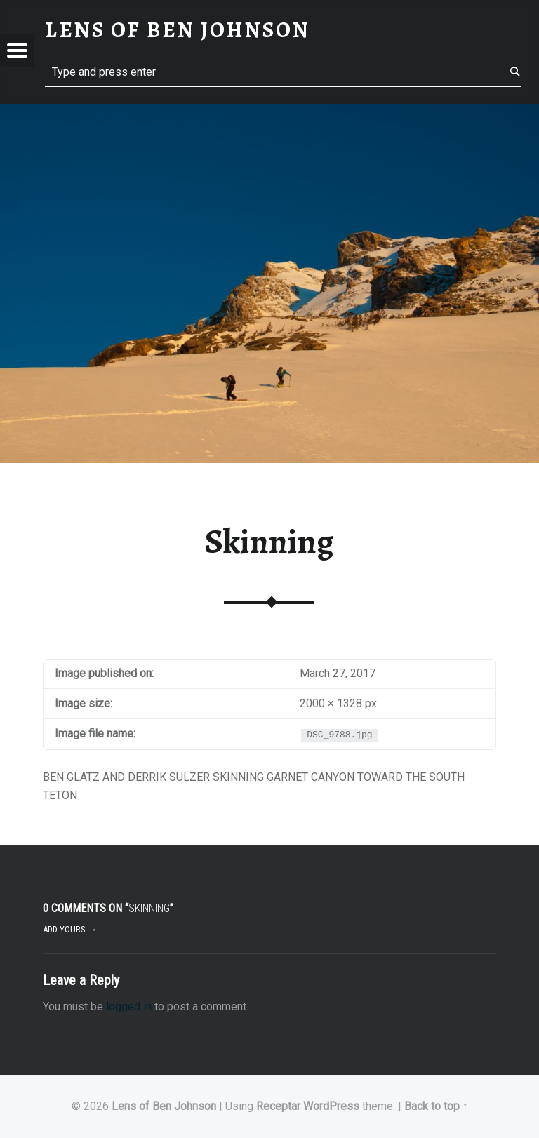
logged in (129, 1006)
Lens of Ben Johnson (164, 1106)
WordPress (331, 1106)
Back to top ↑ (436, 1106)
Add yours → (70, 929)
